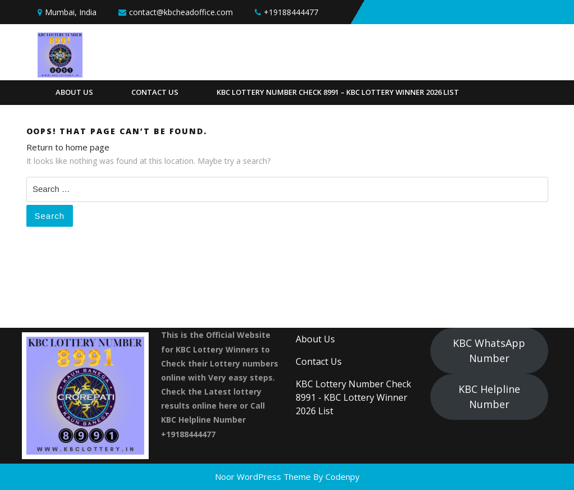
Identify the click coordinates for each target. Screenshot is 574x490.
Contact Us (154, 92)
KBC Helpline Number (489, 396)
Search (50, 216)
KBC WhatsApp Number (489, 350)
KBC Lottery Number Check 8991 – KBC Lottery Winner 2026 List (338, 92)
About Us (74, 92)
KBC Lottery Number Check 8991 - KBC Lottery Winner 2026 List (353, 397)
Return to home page (67, 147)
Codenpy (342, 476)
